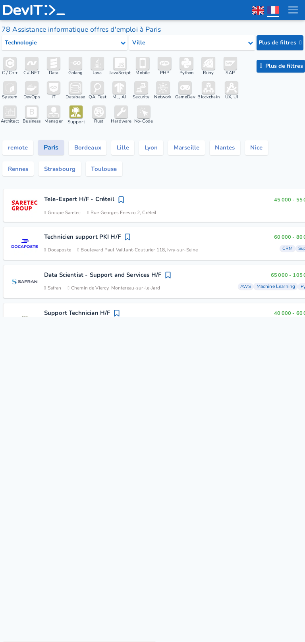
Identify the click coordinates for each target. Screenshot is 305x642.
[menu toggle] (292, 9)
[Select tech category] (64, 42)
